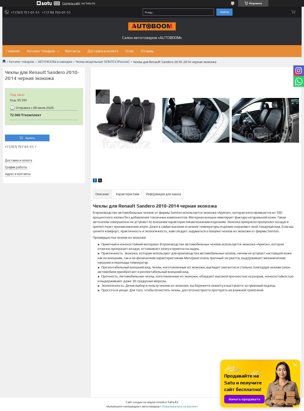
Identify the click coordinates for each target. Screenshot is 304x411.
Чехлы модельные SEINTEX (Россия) (102, 61)
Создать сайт (71, 3)
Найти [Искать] (224, 12)
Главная (13, 51)
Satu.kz (173, 402)
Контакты (72, 51)
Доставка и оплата (102, 51)
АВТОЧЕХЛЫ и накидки (55, 61)
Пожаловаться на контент (180, 406)
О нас (129, 51)
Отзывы (147, 51)
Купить (30, 138)
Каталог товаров (41, 51)
